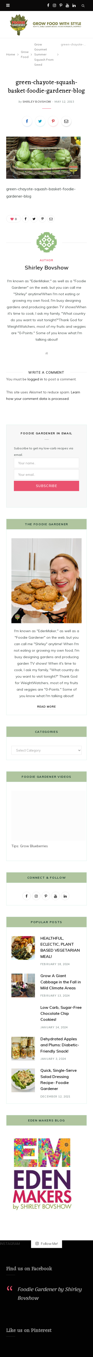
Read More (46, 706)
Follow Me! (46, 1243)
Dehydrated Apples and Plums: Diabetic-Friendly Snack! (59, 1045)
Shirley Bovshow (37, 101)
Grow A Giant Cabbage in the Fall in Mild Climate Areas (60, 981)
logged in (35, 379)
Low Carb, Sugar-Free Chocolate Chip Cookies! (61, 1013)
